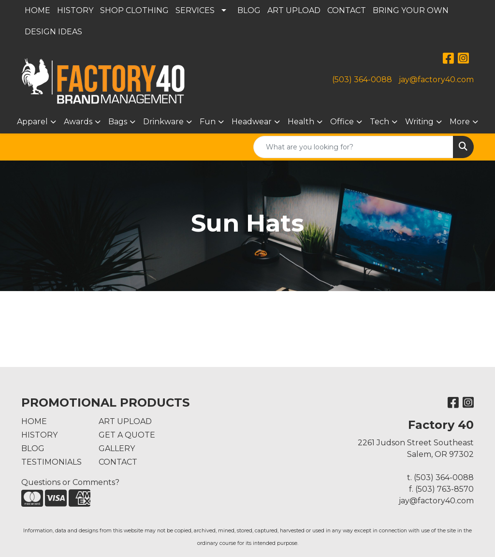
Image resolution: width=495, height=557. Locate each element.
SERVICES (195, 10)
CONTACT (346, 10)
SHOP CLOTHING (134, 10)
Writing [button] (419, 121)
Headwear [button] (252, 121)
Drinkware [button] (163, 121)
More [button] (460, 121)
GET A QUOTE (127, 435)
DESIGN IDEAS (53, 31)
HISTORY (75, 10)
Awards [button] (78, 121)
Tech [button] (379, 121)
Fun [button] (208, 121)
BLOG (249, 10)
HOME (37, 10)
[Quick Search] (353, 147)
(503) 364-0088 (362, 79)
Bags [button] (117, 121)
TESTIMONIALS (51, 462)
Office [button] (342, 121)
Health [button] (301, 121)
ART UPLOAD (293, 10)
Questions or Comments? (70, 482)
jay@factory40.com (436, 79)
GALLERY (117, 448)
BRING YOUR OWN (411, 10)
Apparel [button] (32, 121)
